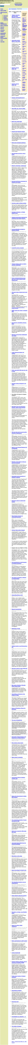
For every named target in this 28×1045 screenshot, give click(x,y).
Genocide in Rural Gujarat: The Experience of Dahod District (19, 737)
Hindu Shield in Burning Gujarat (19, 895)
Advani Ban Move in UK (17, 595)
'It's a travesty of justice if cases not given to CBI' (19, 820)
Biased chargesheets (16, 609)
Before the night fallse (17, 121)
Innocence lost (15, 1001)
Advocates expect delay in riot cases (16, 41)
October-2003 (23, 49)
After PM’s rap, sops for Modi (18, 108)
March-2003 (24, 61)
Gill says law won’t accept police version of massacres (19, 433)
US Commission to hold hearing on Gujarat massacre (19, 563)
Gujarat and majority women (18, 131)
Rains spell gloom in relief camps (19, 940)
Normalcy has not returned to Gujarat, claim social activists (18, 407)
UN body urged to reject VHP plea (19, 668)
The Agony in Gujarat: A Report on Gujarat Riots (19, 578)
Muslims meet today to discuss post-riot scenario (19, 462)
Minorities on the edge (17, 856)
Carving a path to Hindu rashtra (19, 203)
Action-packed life (16, 952)
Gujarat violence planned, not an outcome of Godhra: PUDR (19, 962)
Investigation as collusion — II (19, 1016)
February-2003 (24, 64)
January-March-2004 (24, 42)
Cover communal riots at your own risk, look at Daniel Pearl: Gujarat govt (18, 279)
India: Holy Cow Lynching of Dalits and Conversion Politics (24, 19)
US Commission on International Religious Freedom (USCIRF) (19, 307)
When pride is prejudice (17, 757)
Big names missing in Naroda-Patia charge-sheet (19, 686)
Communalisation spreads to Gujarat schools (18, 230)
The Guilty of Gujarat (16, 1026)
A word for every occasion (18, 247)
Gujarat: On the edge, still (15, 68)
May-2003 (24, 58)
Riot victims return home (17, 742)
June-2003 (24, 56)
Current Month (23, 39)
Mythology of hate (16, 628)
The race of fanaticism (17, 720)
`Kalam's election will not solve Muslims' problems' (16, 16)
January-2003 (23, 66)
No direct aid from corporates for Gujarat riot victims (19, 182)
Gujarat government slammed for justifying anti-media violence (19, 218)
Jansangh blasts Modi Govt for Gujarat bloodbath (19, 843)
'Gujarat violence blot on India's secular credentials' (19, 264)
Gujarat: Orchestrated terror (18, 97)
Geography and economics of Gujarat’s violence (18, 477)
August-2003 (24, 53)
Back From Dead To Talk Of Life (19, 870)
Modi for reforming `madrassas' (19, 165)
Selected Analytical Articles (24, 34)
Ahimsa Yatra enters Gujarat (18, 530)
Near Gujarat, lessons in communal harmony (17, 516)
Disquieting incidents (17, 990)
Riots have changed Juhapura (19, 142)
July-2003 (24, 55)
